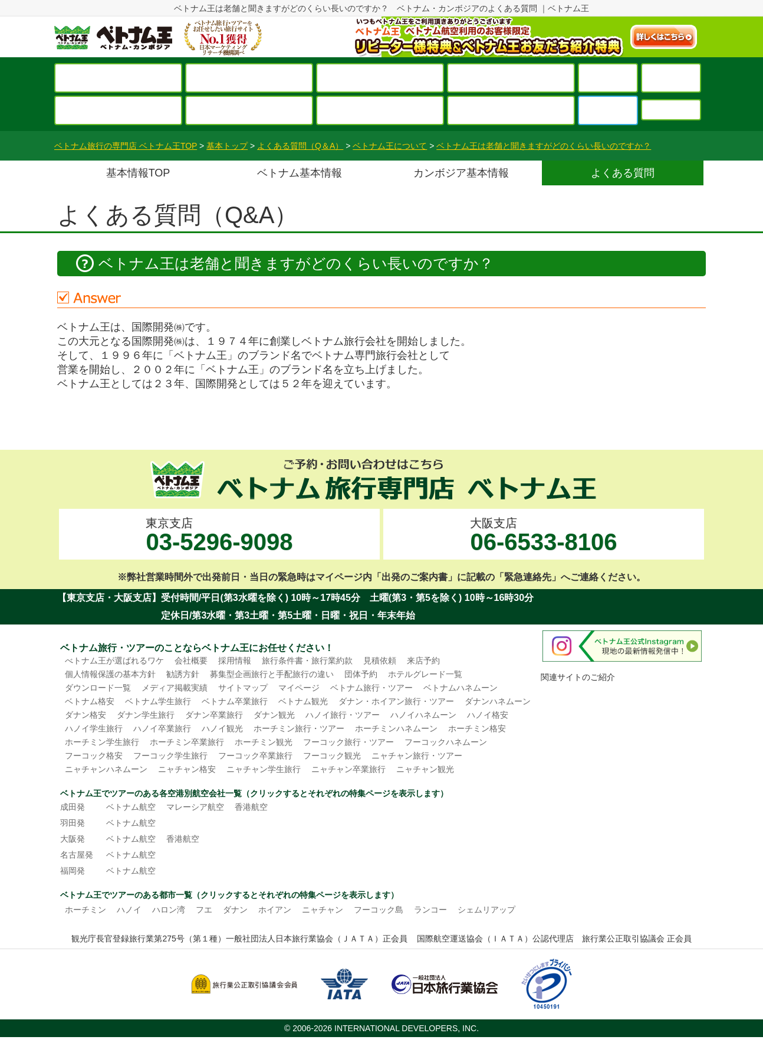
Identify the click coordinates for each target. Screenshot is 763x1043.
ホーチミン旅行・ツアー (299, 728)
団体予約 (360, 674)
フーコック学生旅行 (170, 755)
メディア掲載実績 (175, 687)
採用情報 (234, 660)
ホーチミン (85, 909)
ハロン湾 (168, 909)
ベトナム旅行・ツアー (371, 687)
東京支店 (219, 535)
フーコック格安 (94, 755)
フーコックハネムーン (445, 742)
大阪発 (72, 838)
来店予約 (423, 660)
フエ (204, 909)
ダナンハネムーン (498, 701)
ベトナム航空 (131, 807)
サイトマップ (243, 687)
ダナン (235, 909)
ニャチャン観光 (425, 769)
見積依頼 (379, 660)
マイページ (299, 687)
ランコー (430, 909)
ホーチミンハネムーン (396, 728)
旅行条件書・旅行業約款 (307, 660)
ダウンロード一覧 (98, 687)
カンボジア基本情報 (461, 173)
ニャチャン (322, 909)
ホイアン (274, 909)
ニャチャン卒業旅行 (348, 769)
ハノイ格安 (487, 715)
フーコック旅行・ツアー (348, 742)
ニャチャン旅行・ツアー (416, 755)
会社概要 (191, 660)
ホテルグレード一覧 (425, 674)
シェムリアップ (486, 909)
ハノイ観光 (222, 728)
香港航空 (251, 807)
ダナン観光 (274, 715)
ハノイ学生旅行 (94, 728)
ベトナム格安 (89, 701)
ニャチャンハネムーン (106, 769)
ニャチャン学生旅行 (263, 769)
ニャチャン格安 (187, 769)
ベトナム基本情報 (299, 173)
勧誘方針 (182, 674)
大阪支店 (543, 535)
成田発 (72, 807)
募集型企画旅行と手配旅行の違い (272, 674)
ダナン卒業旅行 (214, 715)
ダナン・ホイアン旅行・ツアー (396, 701)
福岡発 (72, 870)
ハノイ (129, 909)
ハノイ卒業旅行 (162, 728)
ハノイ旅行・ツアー (342, 715)
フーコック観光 (332, 755)
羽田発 (72, 823)
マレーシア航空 (195, 807)
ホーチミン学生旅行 (102, 742)
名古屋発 (76, 854)
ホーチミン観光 (263, 742)
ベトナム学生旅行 (158, 701)
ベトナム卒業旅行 (235, 701)
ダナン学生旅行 (146, 715)
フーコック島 (378, 909)
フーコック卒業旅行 (255, 755)
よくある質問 (623, 173)
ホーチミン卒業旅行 (187, 742)
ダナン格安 (85, 715)
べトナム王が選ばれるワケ (114, 660)
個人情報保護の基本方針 (110, 674)
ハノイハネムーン (423, 715)
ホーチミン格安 (477, 728)
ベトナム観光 (303, 701)
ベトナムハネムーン (460, 687)
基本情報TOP (138, 173)
